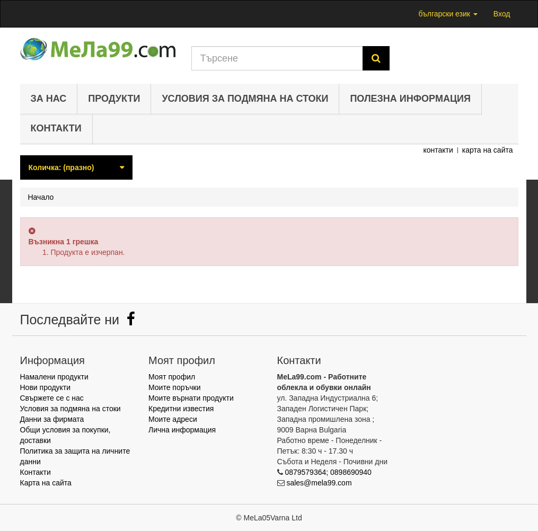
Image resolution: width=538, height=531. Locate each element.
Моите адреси (172, 419)
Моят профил (171, 377)
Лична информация (182, 430)
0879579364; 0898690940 (328, 472)
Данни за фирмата (52, 419)
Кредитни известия (181, 408)
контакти (438, 150)
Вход (501, 14)
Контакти (56, 128)
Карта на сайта (46, 483)
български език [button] (447, 14)
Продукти (114, 98)
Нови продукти (45, 387)
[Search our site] (277, 58)
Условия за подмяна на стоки (245, 98)
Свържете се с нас (52, 398)
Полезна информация (410, 98)
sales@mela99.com (318, 483)
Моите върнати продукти (191, 398)
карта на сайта (487, 150)
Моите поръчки (174, 387)
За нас (49, 98)
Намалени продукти (54, 377)
